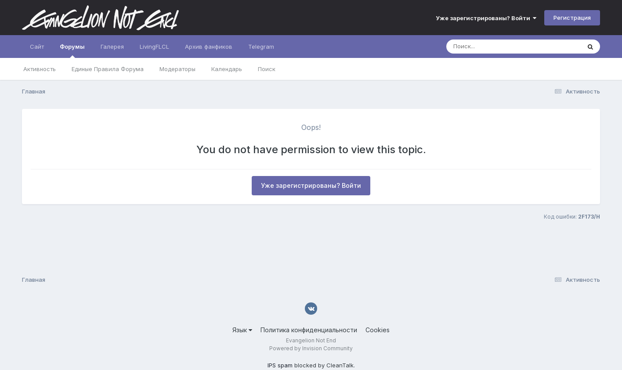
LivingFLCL (154, 46)
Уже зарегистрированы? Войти (486, 18)
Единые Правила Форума (108, 68)
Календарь (226, 68)
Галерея (112, 46)
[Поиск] (496, 47)
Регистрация (572, 17)
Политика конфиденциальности (308, 330)
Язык (242, 330)
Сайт (37, 46)
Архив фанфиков (208, 46)
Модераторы (177, 68)
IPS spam (280, 365)
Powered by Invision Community (311, 348)
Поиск (266, 68)
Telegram (261, 46)
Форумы (72, 50)
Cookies (377, 330)
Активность (39, 68)
